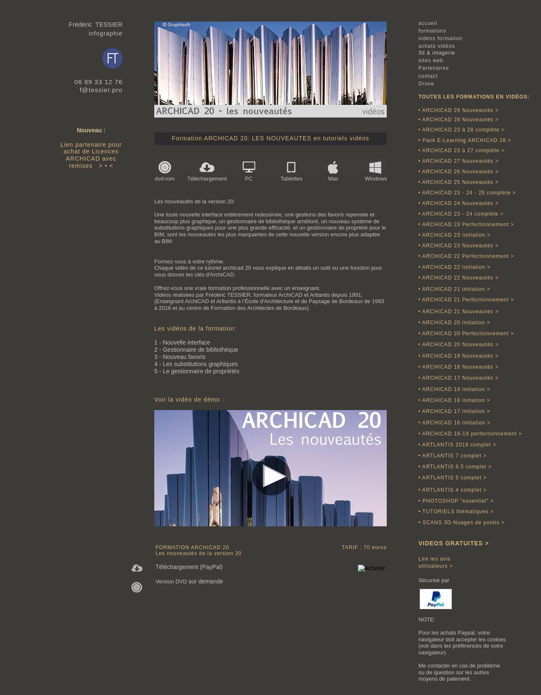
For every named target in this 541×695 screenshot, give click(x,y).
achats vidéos (436, 46)
